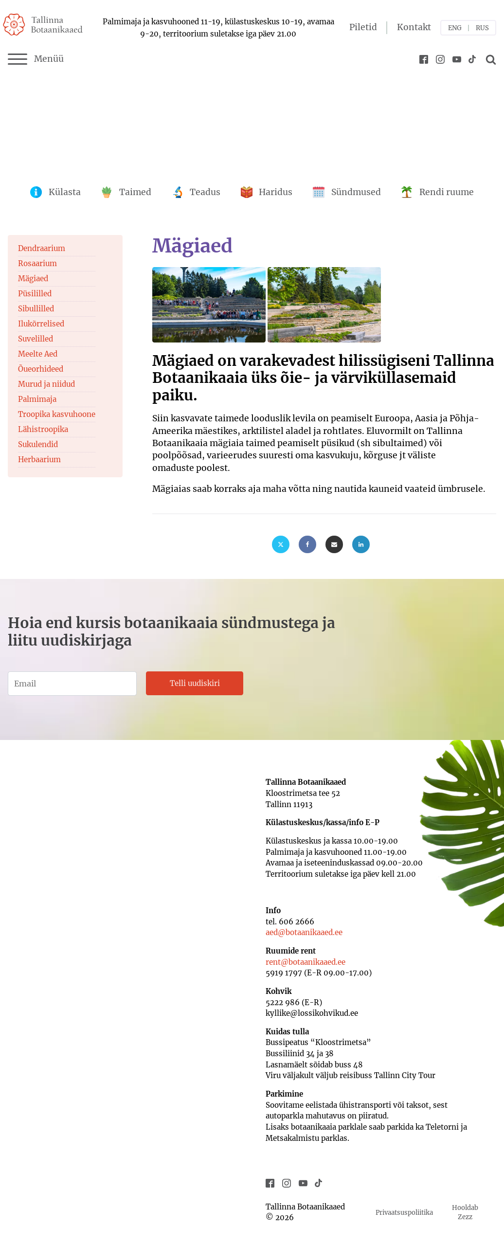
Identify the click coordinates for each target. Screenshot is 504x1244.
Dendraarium (41, 248)
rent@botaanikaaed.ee (305, 962)
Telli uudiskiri (195, 683)
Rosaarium (37, 263)
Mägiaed (33, 278)
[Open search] (489, 59)
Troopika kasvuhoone (56, 414)
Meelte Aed (37, 354)
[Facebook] (307, 544)
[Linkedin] (361, 544)
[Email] (334, 544)
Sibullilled (36, 308)
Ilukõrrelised (41, 323)
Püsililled (35, 293)
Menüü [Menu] (36, 59)
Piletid (363, 27)
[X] (280, 544)
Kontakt (414, 27)
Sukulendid (38, 444)
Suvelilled (35, 338)
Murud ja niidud (46, 384)
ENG (455, 28)
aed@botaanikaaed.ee (304, 932)
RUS (482, 28)
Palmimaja (37, 399)
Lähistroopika (43, 429)
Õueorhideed (40, 369)
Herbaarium (39, 459)
